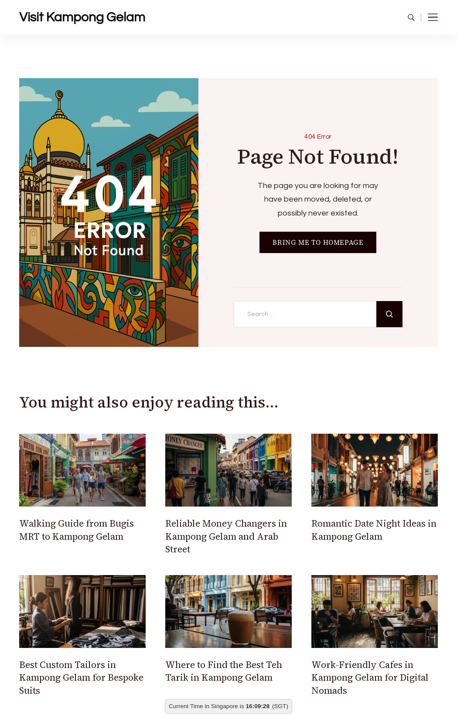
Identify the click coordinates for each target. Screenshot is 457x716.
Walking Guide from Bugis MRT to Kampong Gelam (76, 529)
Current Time (186, 706)
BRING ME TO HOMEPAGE (318, 242)
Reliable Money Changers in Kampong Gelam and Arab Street (226, 536)
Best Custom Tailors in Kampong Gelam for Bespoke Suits (81, 677)
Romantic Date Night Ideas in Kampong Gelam (374, 529)
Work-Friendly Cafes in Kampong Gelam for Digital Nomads (370, 677)
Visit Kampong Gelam (82, 17)
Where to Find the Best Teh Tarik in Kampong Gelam (223, 671)
